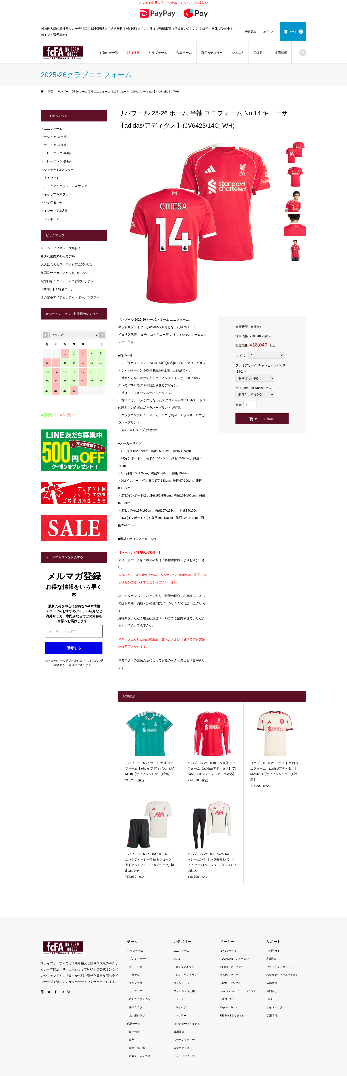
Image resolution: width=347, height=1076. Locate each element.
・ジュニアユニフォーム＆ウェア (64, 186)
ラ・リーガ (135, 966)
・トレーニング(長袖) (56, 161)
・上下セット (50, 178)
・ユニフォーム (51, 128)
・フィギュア (50, 219)
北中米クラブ (137, 1015)
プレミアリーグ (138, 958)
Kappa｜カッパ (229, 1007)
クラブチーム (158, 52)
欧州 (131, 1039)
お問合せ (271, 991)
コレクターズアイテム (187, 1023)
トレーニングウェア (187, 975)
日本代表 (134, 1031)
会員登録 (250, 31)
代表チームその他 (139, 1056)
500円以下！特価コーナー (59, 289)
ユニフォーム (181, 950)
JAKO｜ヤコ (227, 999)
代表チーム (184, 52)
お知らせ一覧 (109, 52)
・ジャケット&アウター (57, 169)
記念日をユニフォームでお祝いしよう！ (68, 281)
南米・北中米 (137, 1047)
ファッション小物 (184, 991)
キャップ (180, 1007)
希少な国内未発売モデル (58, 256)
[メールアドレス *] (74, 631)
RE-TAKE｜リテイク (232, 1015)
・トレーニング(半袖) (56, 153)
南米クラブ (135, 1007)
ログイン (267, 31)
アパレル (179, 958)
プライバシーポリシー (279, 966)
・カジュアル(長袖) (54, 145)
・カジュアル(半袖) (54, 137)
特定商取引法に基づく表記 (282, 975)
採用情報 (281, 52)
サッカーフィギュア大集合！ (61, 248)
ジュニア (238, 52)
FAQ (269, 999)
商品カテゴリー (212, 52)
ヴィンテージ (181, 983)
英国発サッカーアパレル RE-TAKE (65, 273)
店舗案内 (259, 52)
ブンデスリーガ (138, 983)
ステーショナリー (184, 1039)
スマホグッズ (181, 1047)
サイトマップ (274, 1007)
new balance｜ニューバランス (238, 991)
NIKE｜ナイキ (228, 950)
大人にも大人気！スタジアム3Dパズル (67, 264)
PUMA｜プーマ (229, 975)
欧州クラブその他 (139, 999)
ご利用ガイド (274, 950)
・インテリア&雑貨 (54, 210)
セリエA (134, 975)
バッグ (179, 999)
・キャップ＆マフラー (56, 194)
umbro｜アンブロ (230, 983)
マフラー (180, 1015)
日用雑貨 (179, 1031)
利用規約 (271, 958)
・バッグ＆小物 (51, 202)
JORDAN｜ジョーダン (235, 958)
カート (296, 31)
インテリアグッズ (184, 1056)
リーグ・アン (137, 991)
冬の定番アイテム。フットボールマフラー (70, 297)
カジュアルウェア (186, 966)
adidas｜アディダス (232, 966)
